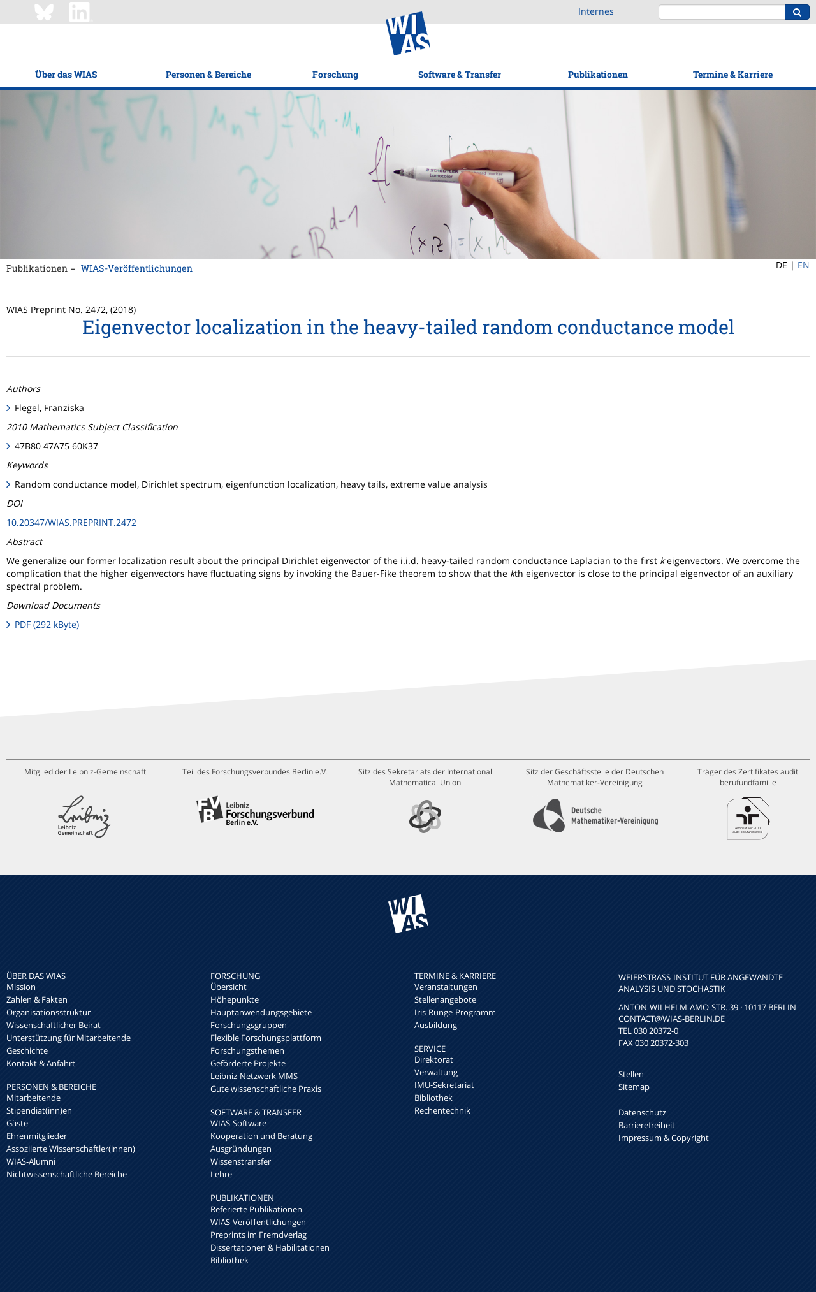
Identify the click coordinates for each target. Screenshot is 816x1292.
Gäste (17, 1123)
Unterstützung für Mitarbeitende (68, 1037)
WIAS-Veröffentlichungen (137, 268)
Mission (21, 986)
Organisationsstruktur (48, 1012)
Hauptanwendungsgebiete (261, 1012)
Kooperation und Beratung (261, 1136)
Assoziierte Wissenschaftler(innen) (70, 1148)
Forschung (335, 74)
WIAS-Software (238, 1123)
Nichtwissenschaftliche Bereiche (66, 1174)
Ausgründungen (241, 1148)
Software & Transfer (459, 74)
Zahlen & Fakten (37, 999)
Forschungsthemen (247, 1050)
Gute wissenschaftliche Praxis (265, 1088)
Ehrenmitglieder (36, 1136)
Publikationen (598, 74)
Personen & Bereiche (208, 74)
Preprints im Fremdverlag (258, 1234)
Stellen (631, 1074)
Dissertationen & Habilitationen (270, 1247)
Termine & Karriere (733, 74)
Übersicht (228, 986)
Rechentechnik (442, 1110)
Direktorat (433, 1059)
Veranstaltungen (445, 986)
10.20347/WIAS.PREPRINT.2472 (71, 522)
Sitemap (634, 1086)
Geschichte (27, 1050)
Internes (596, 11)
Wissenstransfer (240, 1161)
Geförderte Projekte (248, 1063)
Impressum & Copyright (663, 1137)
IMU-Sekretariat (444, 1085)
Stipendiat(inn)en (39, 1110)
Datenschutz (642, 1112)
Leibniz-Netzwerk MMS (254, 1076)
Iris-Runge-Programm (455, 1012)
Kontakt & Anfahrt (40, 1063)
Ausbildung (435, 1025)
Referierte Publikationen (256, 1209)
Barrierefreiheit (646, 1125)
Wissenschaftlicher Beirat (53, 1025)
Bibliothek (229, 1260)
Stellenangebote (445, 999)
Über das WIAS (66, 74)
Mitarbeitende (33, 1097)
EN (804, 265)
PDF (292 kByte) (47, 624)
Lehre (221, 1174)
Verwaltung (436, 1072)
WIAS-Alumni (30, 1161)
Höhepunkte (234, 999)
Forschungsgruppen (248, 1025)
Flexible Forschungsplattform (265, 1037)
